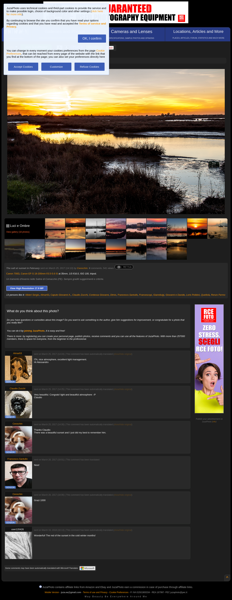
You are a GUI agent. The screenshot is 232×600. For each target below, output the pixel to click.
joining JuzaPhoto (34, 330)
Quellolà (205, 294)
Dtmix (113, 294)
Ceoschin (82, 268)
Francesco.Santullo (128, 294)
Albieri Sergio (32, 294)
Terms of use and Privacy (95, 592)
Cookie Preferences (118, 592)
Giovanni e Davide (175, 294)
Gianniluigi (158, 294)
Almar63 (44, 294)
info (214, 422)
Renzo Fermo (218, 294)
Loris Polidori (193, 294)
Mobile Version (52, 592)
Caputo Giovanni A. (61, 294)
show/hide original (122, 354)
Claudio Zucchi (80, 294)
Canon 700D (13, 273)
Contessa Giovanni (99, 294)
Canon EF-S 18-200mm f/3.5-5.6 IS (39, 273)
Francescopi (145, 294)
